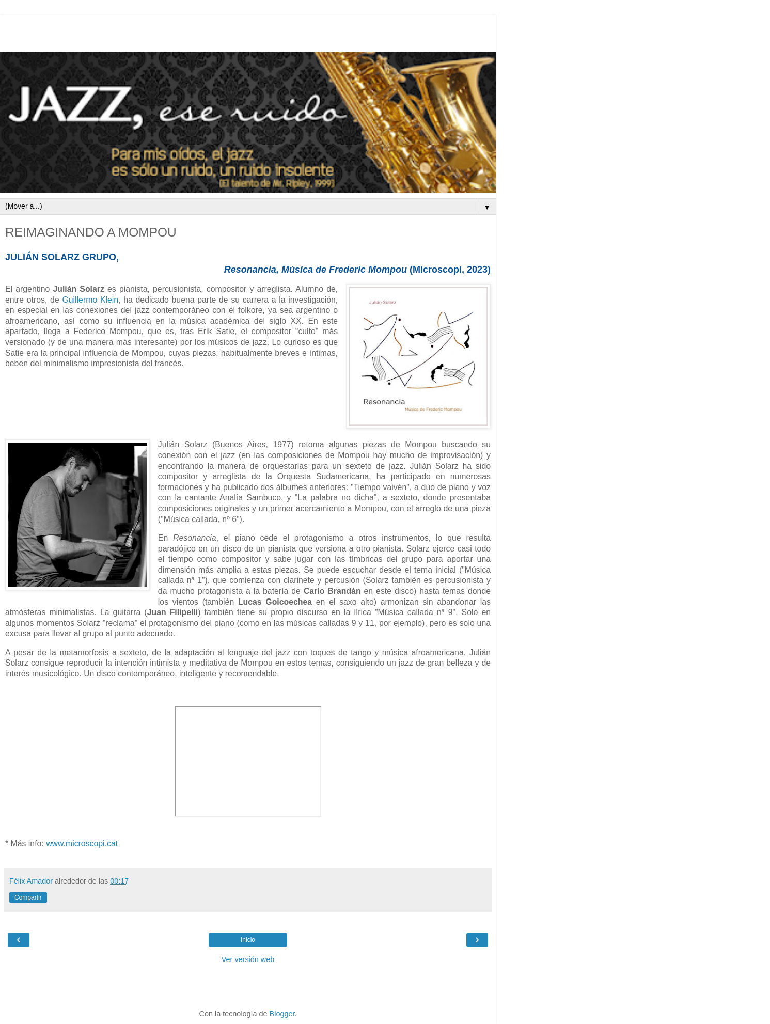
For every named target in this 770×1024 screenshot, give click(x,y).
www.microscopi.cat (82, 843)
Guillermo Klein (90, 299)
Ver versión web (248, 959)
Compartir (28, 897)
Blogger (282, 1014)
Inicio (248, 939)
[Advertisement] (248, 30)
